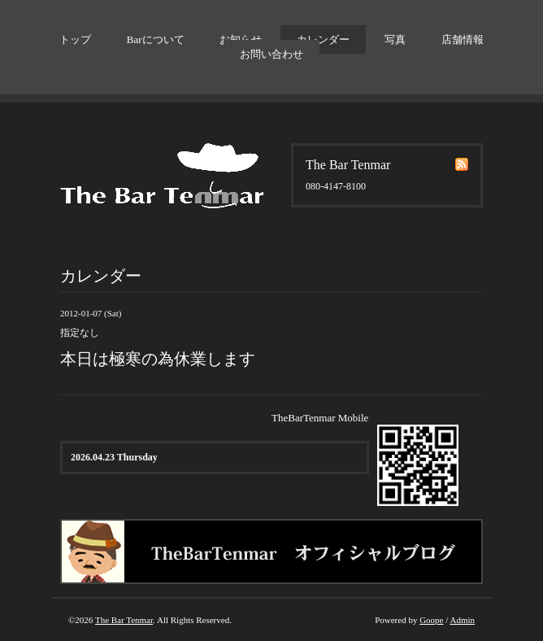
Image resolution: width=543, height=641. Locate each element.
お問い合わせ (271, 54)
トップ (75, 39)
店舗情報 (462, 39)
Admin (462, 620)
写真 (395, 39)
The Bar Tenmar (124, 620)
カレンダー (323, 39)
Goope (431, 620)
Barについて (156, 39)
